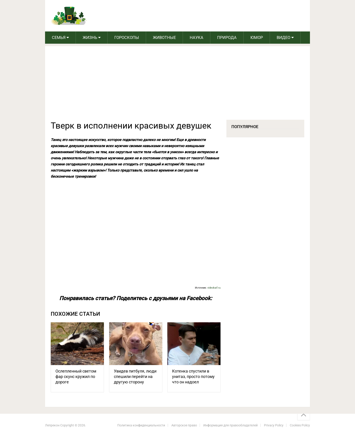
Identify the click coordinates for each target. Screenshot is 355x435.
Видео (283, 37)
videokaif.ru (214, 287)
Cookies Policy (300, 425)
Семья (58, 37)
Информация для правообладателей (230, 425)
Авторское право (184, 425)
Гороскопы (126, 37)
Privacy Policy (273, 425)
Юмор (256, 37)
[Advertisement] (177, 85)
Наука (196, 37)
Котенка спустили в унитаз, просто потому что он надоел (193, 376)
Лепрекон (52, 425)
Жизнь (90, 37)
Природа (227, 37)
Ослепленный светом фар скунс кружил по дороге (75, 376)
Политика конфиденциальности (141, 425)
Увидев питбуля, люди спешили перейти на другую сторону (135, 376)
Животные (164, 37)
